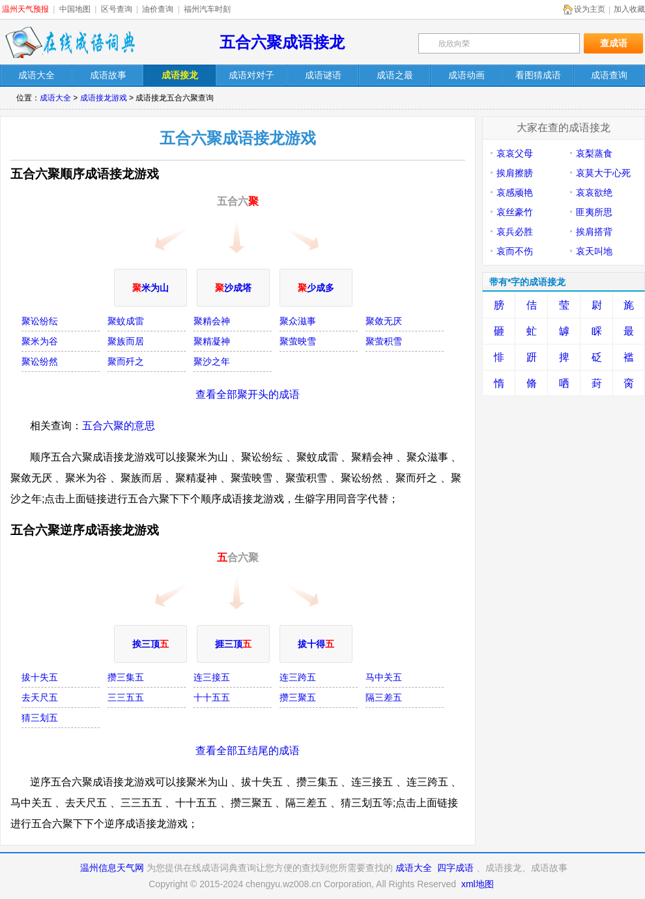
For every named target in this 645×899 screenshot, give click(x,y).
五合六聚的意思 (118, 425)
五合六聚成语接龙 (282, 42)
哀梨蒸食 (594, 153)
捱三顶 (233, 644)
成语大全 (55, 97)
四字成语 (455, 867)
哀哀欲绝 (594, 192)
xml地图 (477, 884)
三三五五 (126, 697)
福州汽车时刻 (207, 9)
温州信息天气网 (112, 867)
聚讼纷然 (40, 361)
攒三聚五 (298, 697)
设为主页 (589, 9)
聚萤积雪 (384, 341)
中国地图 (75, 9)
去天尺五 (40, 697)
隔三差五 (384, 697)
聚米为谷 (40, 341)
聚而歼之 (126, 361)
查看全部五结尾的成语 (247, 750)
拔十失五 (40, 677)
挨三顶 (150, 644)
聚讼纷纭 (40, 321)
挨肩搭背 (594, 231)
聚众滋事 (298, 321)
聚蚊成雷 (126, 321)
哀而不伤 (514, 251)
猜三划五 (40, 717)
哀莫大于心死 (603, 173)
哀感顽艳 (514, 192)
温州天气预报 (25, 9)
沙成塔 (233, 287)
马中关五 (384, 677)
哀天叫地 (594, 251)
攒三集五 (126, 677)
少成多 (316, 287)
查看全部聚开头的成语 (247, 394)
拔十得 (316, 644)
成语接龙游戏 (103, 97)
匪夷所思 (594, 212)
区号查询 (116, 9)
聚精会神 (212, 321)
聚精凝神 (212, 341)
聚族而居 (126, 341)
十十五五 (212, 697)
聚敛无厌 (384, 321)
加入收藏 (629, 9)
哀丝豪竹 (514, 212)
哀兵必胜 (514, 231)
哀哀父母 (514, 153)
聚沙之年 (212, 361)
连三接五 (212, 677)
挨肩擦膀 (514, 173)
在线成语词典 (69, 42)
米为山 (150, 287)
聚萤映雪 (298, 341)
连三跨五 (298, 677)
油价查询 (157, 9)
